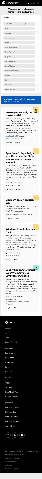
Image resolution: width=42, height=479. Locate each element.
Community (10, 2)
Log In (33, 3)
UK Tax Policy (8, 465)
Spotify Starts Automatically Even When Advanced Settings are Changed (21, 272)
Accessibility (16, 458)
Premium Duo (10, 412)
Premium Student (12, 421)
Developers (9, 357)
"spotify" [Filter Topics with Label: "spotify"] (8, 75)
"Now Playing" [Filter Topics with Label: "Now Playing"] (10, 52)
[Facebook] (22, 435)
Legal (6, 451)
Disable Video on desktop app (19, 201)
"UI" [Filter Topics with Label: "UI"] (6, 80)
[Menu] (38, 2)
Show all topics (16, 101)
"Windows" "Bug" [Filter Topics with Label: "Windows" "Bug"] (11, 89)
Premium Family (11, 416)
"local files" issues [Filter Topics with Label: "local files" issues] (11, 47)
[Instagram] (8, 435)
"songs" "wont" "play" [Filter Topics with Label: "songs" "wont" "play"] (12, 71)
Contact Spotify (11, 396)
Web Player (9, 387)
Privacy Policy (9, 454)
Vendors (8, 372)
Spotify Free (10, 426)
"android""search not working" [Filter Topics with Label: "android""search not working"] (15, 24)
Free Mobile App (11, 392)
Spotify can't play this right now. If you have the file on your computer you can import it (20, 158)
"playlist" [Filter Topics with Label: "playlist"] (8, 57)
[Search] (27, 3)
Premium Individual (12, 407)
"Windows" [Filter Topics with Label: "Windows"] (8, 85)
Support (8, 382)
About (7, 333)
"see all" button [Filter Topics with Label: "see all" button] (10, 66)
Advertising (9, 362)
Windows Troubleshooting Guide (20, 230)
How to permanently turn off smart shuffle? (21, 114)
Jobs (7, 337)
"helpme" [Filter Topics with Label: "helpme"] (8, 42)
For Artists (9, 353)
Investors (8, 367)
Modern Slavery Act (10, 461)
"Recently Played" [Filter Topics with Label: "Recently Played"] (11, 61)
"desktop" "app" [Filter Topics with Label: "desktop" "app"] (10, 38)
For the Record (10, 342)
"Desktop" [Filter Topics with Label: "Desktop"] (8, 33)
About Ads (8, 458)
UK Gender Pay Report (11, 469)
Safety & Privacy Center (16, 451)
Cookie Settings (19, 454)
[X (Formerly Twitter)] (15, 435)
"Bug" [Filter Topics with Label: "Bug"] (6, 28)
